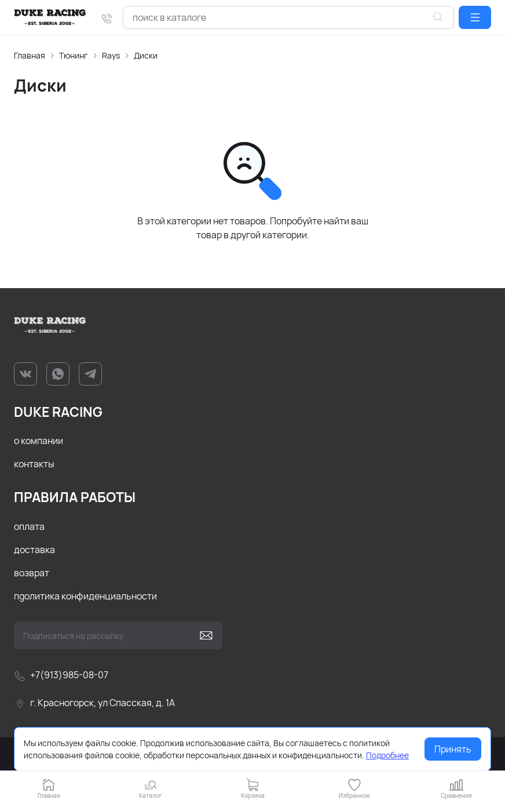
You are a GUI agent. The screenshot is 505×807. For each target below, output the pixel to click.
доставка (34, 549)
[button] (475, 17)
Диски (146, 55)
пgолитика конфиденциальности (85, 596)
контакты (34, 463)
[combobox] (288, 17)
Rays (111, 55)
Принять (452, 749)
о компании (38, 440)
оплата (29, 526)
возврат (31, 572)
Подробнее (387, 755)
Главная (29, 55)
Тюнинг (73, 55)
